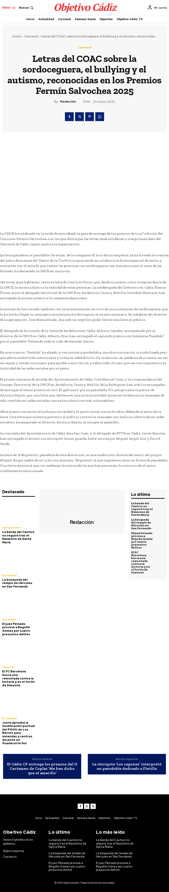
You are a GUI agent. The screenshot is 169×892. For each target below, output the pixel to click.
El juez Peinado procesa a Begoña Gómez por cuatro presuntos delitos (16, 629)
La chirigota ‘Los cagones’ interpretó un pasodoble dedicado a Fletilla (127, 766)
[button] (26, 7)
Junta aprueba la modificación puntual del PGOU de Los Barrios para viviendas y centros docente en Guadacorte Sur (18, 733)
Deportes (8, 667)
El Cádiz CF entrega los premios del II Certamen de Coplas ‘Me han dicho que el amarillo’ (42, 768)
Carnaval (31, 36)
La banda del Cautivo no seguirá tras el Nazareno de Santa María (18, 537)
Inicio (16, 36)
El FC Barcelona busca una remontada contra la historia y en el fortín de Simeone (18, 678)
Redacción (68, 101)
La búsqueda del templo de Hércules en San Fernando (17, 583)
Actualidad (9, 575)
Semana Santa (11, 527)
